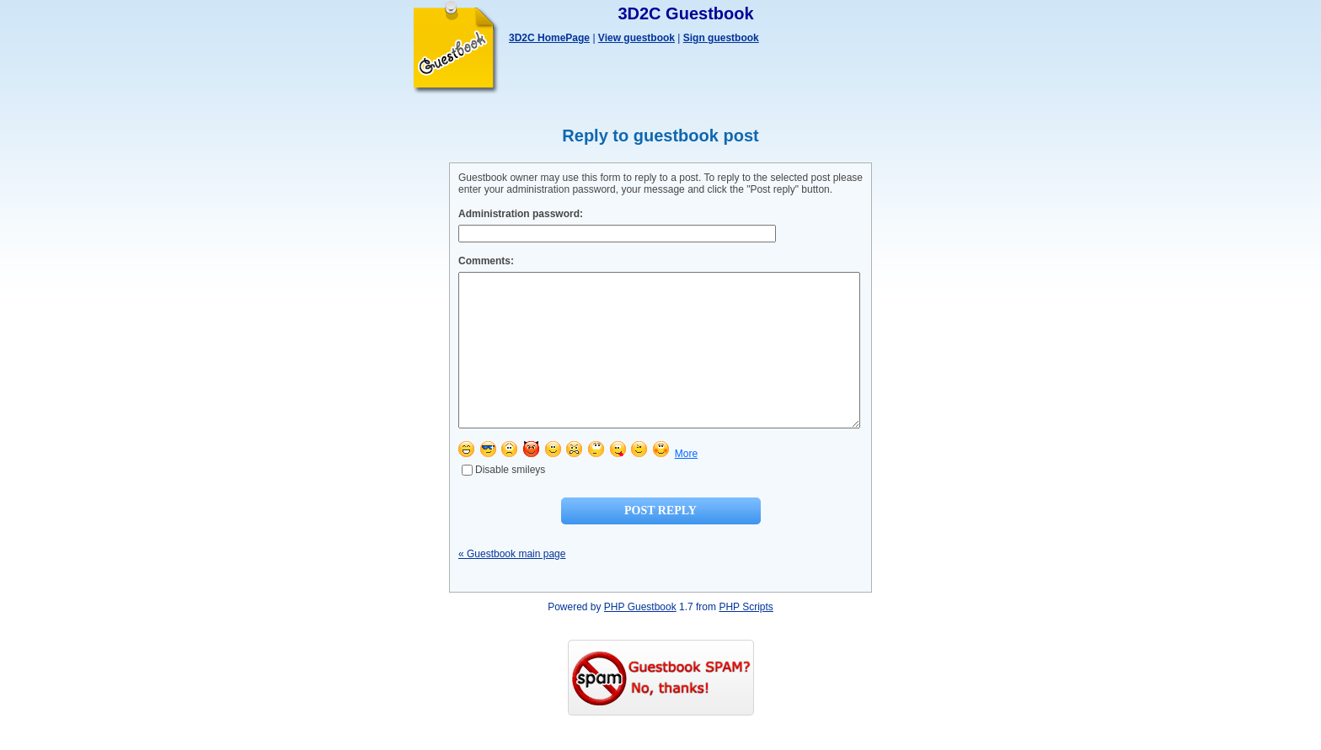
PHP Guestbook (640, 637)
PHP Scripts (746, 637)
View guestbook (636, 38)
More (686, 484)
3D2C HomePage (549, 38)
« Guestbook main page (511, 584)
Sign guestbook (721, 38)
